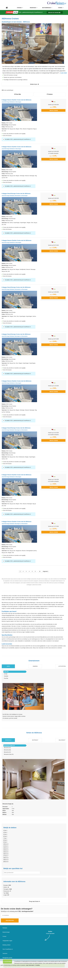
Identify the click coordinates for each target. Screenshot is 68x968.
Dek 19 (5, 859)
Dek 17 (5, 855)
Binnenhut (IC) (7, 752)
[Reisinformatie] (52, 12)
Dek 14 (5, 850)
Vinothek (6, 676)
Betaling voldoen (6, 945)
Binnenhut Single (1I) (9, 745)
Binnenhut (8, 740)
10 (39, 571)
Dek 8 (5, 840)
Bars (8, 666)
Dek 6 (5, 836)
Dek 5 (5, 834)
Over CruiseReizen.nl (8, 949)
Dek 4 (5, 832)
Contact (4, 936)
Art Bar (5, 674)
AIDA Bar (6, 671)
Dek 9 (5, 842)
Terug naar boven (34, 901)
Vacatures (5, 953)
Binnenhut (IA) (7, 747)
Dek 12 (5, 848)
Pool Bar (6, 678)
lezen (34, 84)
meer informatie (30, 965)
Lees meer (64, 73)
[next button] (64, 43)
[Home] (6, 7)
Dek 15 (5, 852)
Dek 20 (5, 861)
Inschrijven (10, 920)
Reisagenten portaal (7, 957)
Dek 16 (5, 853)
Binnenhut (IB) (7, 750)
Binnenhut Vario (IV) (8, 754)
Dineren (35, 666)
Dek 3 (5, 830)
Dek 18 (5, 857)
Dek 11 (5, 846)
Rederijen (5, 928)
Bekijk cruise (53, 110)
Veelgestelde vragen (7, 940)
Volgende (45, 571)
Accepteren (7, 961)
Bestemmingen (6, 932)
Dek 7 (5, 838)
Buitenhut (35, 740)
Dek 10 (5, 844)
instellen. (37, 965)
